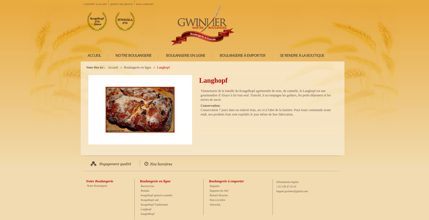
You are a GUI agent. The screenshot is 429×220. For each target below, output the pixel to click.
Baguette (215, 186)
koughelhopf (148, 213)
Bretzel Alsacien (219, 195)
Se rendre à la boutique (302, 55)
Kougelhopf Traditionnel (154, 204)
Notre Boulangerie (133, 55)
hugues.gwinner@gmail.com (292, 191)
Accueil (113, 67)
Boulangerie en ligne (185, 55)
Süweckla (215, 204)
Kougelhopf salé (150, 199)
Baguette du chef (219, 190)
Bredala (145, 190)
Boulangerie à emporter (242, 55)
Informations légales (287, 181)
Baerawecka (147, 186)
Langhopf (146, 209)
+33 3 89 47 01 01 (286, 186)
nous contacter (145, 3)
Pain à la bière (217, 199)
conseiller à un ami (95, 3)
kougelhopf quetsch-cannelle (156, 195)
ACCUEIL (94, 55)
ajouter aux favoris (121, 3)
